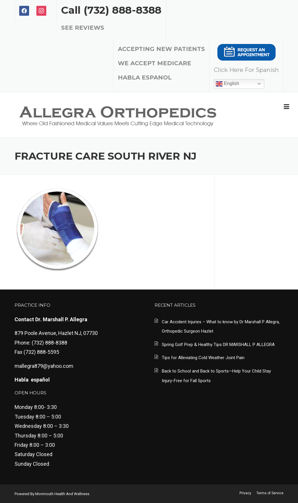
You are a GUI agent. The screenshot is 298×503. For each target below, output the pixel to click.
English (227, 83)
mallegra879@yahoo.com (44, 366)
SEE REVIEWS (82, 27)
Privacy (245, 493)
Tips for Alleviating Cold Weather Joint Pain (203, 357)
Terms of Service (269, 493)
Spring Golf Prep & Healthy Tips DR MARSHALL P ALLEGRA (218, 344)
